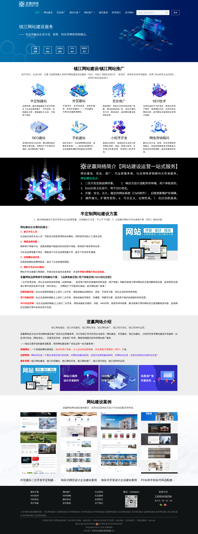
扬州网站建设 (161, 512)
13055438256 (163, 496)
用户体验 (35, 503)
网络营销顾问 (159, 138)
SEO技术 (159, 101)
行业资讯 (99, 492)
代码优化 (35, 499)
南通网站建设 (111, 512)
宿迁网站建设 (40, 515)
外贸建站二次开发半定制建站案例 (38, 480)
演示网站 (129, 12)
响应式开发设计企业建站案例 (119, 480)
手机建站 (79, 138)
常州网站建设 (86, 512)
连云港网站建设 (124, 512)
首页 (37, 12)
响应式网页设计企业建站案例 (79, 480)
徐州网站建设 (74, 512)
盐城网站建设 (149, 512)
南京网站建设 (50, 512)
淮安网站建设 (137, 512)
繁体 (175, 12)
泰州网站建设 (28, 515)
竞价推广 (61, 12)
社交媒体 (99, 495)
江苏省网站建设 (27, 512)
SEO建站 (39, 138)
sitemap (151, 520)
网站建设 (48, 12)
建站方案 (74, 12)
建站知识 (67, 499)
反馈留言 (99, 499)
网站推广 (88, 12)
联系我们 (116, 12)
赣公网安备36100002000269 (109, 524)
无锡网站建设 (62, 512)
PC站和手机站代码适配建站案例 (159, 480)
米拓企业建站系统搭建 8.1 (103, 531)
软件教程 (67, 503)
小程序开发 (119, 138)
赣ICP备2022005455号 (85, 524)
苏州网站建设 (99, 512)
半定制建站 (38, 101)
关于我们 (99, 503)
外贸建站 (79, 101)
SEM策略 (67, 495)
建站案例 (103, 12)
